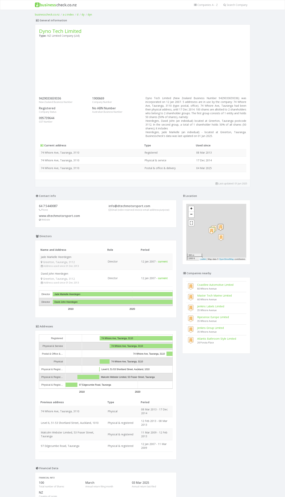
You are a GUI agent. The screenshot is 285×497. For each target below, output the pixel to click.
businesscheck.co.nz (47, 14)
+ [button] (191, 209)
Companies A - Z (206, 5)
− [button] (191, 214)
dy (83, 14)
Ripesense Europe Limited (213, 317)
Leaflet (203, 259)
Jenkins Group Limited (210, 328)
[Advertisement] (142, 67)
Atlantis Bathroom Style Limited (216, 338)
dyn (90, 14)
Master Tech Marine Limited (214, 295)
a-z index (68, 14)
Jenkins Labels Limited (210, 306)
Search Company (235, 5)
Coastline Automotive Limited (215, 285)
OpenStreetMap (226, 259)
